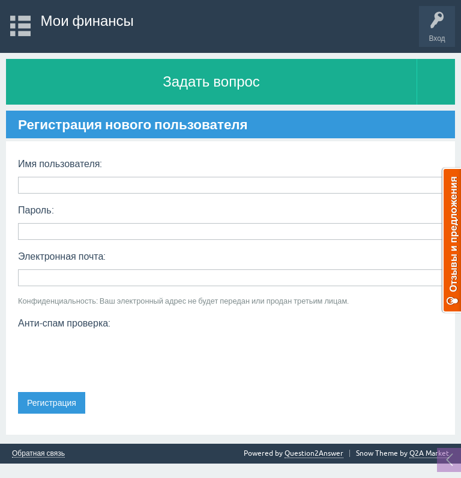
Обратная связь (38, 454)
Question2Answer (314, 453)
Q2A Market (429, 453)
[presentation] (109, 356)
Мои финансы (87, 21)
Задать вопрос (211, 81)
